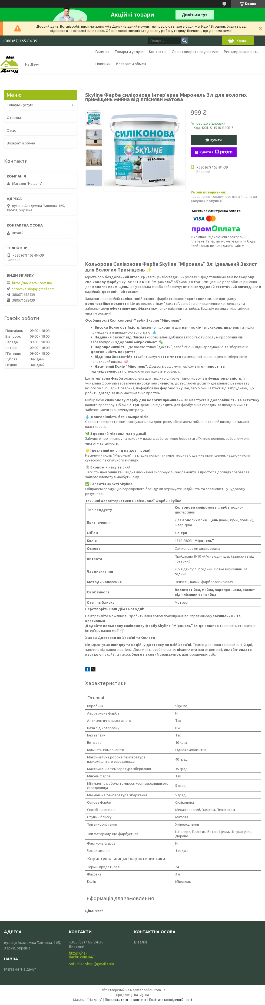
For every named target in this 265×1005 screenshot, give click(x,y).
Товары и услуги (129, 52)
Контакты (157, 52)
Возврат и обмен (131, 64)
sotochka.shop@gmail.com (33, 289)
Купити (216, 140)
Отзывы (14, 117)
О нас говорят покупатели (195, 52)
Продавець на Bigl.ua (132, 995)
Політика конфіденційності (170, 999)
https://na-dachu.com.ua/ (32, 283)
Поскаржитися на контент (126, 999)
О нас (11, 130)
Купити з (216, 152)
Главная (102, 52)
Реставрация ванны (241, 52)
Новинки (103, 64)
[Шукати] (184, 40)
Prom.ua (159, 990)
